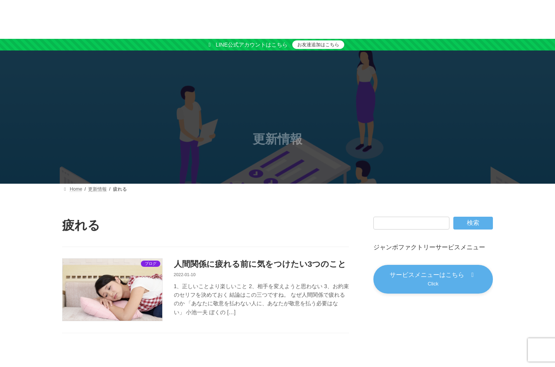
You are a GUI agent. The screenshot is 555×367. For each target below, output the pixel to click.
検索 (473, 222)
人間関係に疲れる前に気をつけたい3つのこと (260, 263)
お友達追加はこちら (318, 44)
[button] (433, 279)
